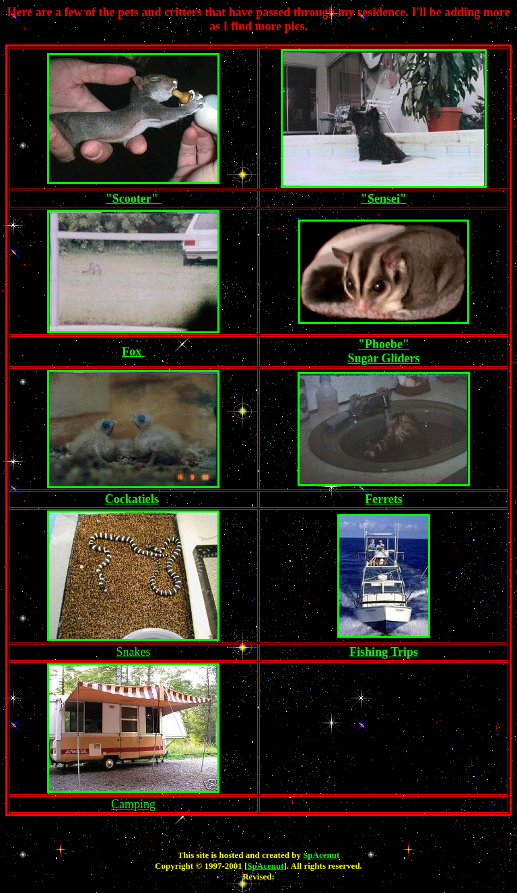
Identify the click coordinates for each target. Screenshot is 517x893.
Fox (133, 351)
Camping (133, 804)
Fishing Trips (383, 652)
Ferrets (384, 499)
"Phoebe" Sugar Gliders (383, 351)
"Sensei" (384, 198)
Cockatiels (132, 499)
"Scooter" (133, 198)
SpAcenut (321, 855)
